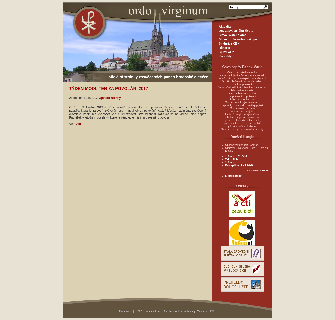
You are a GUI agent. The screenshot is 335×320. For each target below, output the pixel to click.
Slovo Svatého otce (232, 35)
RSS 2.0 (139, 311)
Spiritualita (226, 52)
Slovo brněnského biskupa (238, 39)
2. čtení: (230, 162)
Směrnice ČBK (229, 43)
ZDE (79, 124)
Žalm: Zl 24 (232, 159)
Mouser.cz (203, 311)
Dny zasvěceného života (236, 30)
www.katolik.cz (260, 170)
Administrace (153, 311)
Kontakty (225, 56)
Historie (224, 47)
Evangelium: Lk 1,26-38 (239, 165)
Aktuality (225, 26)
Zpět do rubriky (110, 98)
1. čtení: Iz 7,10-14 (236, 156)
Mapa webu (125, 311)
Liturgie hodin (233, 175)
